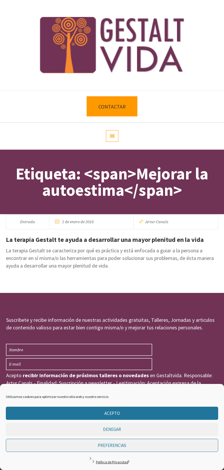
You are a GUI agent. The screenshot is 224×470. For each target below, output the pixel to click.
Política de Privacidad (112, 462)
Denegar (112, 429)
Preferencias (112, 445)
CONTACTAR (112, 106)
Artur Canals (156, 222)
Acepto (112, 413)
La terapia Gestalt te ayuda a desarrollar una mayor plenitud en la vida (105, 239)
